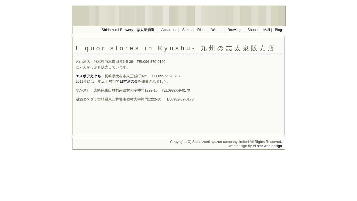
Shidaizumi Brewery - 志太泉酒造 (128, 30)
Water (216, 30)
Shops (252, 30)
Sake (186, 30)
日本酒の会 (129, 81)
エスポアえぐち (88, 76)
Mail (267, 30)
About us (168, 30)
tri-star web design (267, 146)
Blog (278, 30)
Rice (200, 30)
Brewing (234, 30)
